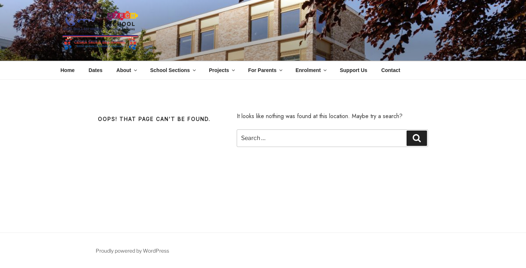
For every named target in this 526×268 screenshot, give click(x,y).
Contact (390, 70)
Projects (222, 70)
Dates (95, 70)
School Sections (173, 70)
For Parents (265, 70)
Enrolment (312, 70)
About (127, 70)
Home (68, 70)
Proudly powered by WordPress (132, 251)
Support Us (353, 70)
